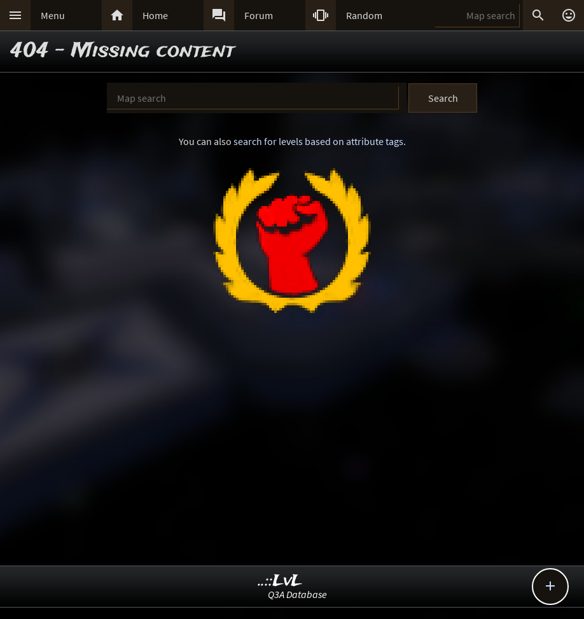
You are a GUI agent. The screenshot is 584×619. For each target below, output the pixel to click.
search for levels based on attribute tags (318, 141)
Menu (53, 15)
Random (364, 15)
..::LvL (280, 581)
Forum (258, 15)
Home (155, 15)
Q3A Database (297, 594)
